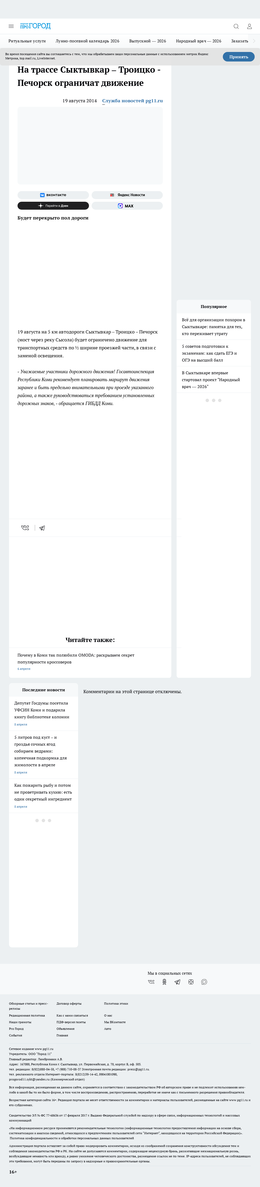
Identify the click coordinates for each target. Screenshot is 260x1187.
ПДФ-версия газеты (71, 1022)
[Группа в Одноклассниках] (164, 982)
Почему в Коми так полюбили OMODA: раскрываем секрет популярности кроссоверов (90, 662)
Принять (238, 56)
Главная (62, 1035)
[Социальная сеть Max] (127, 206)
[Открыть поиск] (236, 26)
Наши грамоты (20, 1022)
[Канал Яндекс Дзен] (53, 206)
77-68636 (52, 1115)
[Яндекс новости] (127, 195)
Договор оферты (69, 1003)
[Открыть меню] (11, 26)
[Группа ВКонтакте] (53, 195)
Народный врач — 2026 (198, 40)
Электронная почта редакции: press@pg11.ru (115, 1069)
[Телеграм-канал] (177, 982)
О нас (108, 1015)
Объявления (65, 1029)
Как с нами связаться (72, 1015)
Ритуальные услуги (27, 40)
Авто (107, 1029)
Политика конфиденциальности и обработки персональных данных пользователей (72, 1138)
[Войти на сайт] (249, 26)
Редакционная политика (27, 1015)
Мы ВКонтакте (115, 1022)
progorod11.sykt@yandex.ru (29, 1079)
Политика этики (116, 1003)
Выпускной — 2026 (147, 40)
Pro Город (16, 1029)
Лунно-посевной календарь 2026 (87, 40)
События (15, 1035)
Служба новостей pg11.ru (132, 101)
